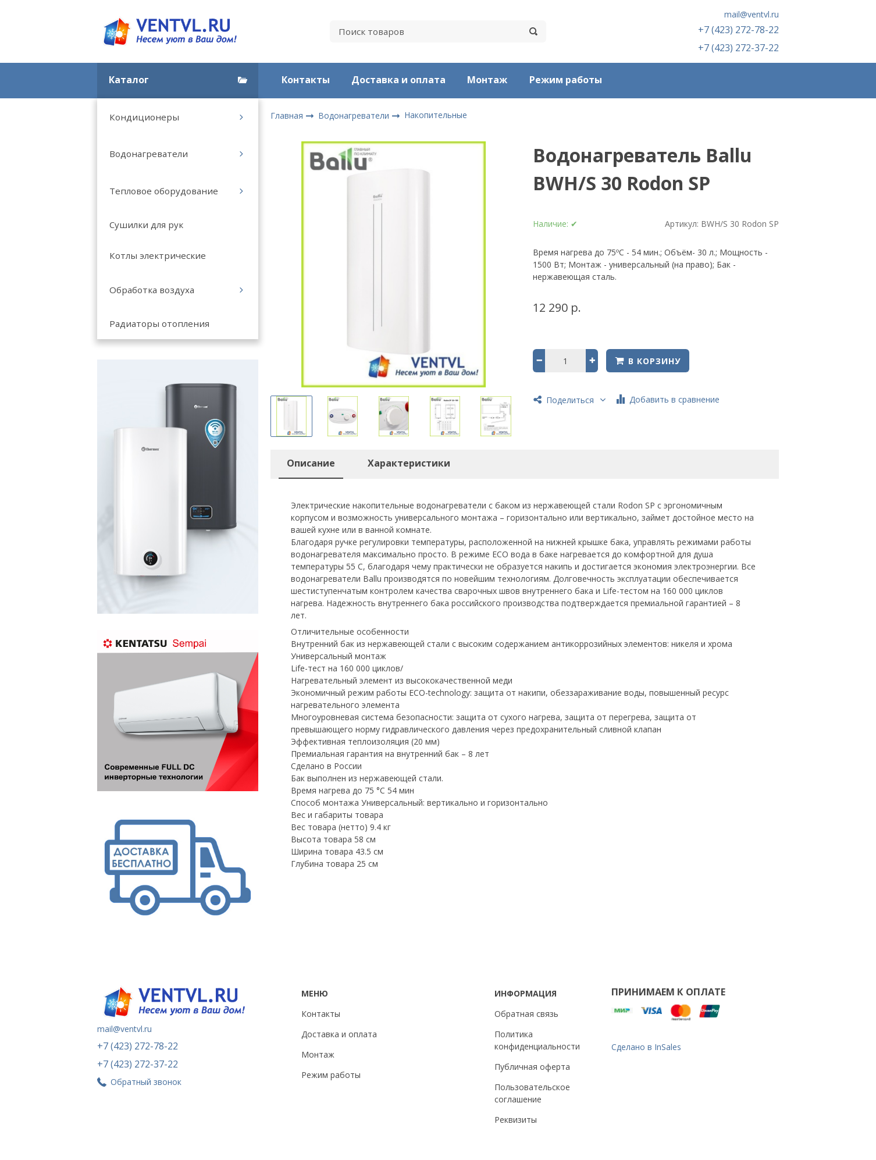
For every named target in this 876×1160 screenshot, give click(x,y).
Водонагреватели (148, 153)
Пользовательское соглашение (532, 1093)
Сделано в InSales (646, 1046)
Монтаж (487, 79)
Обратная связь (526, 1013)
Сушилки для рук (146, 224)
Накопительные (435, 114)
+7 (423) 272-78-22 (738, 29)
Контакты (306, 79)
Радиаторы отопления (159, 323)
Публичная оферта (532, 1066)
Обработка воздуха (151, 289)
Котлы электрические (157, 255)
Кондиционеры (144, 117)
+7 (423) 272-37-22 (738, 47)
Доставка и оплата (398, 79)
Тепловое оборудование (163, 191)
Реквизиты (515, 1119)
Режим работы (565, 79)
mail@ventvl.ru (751, 14)
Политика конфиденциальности (537, 1040)
